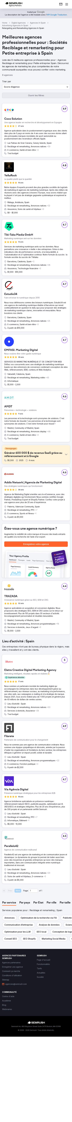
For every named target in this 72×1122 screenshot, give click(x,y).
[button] (36, 86)
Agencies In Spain (38, 23)
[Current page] (33, 980)
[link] (60, 4)
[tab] (9, 992)
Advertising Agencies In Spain (15, 25)
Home (4, 23)
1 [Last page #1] (41, 980)
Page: (25, 980)
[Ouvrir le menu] (66, 4)
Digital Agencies (19, 23)
